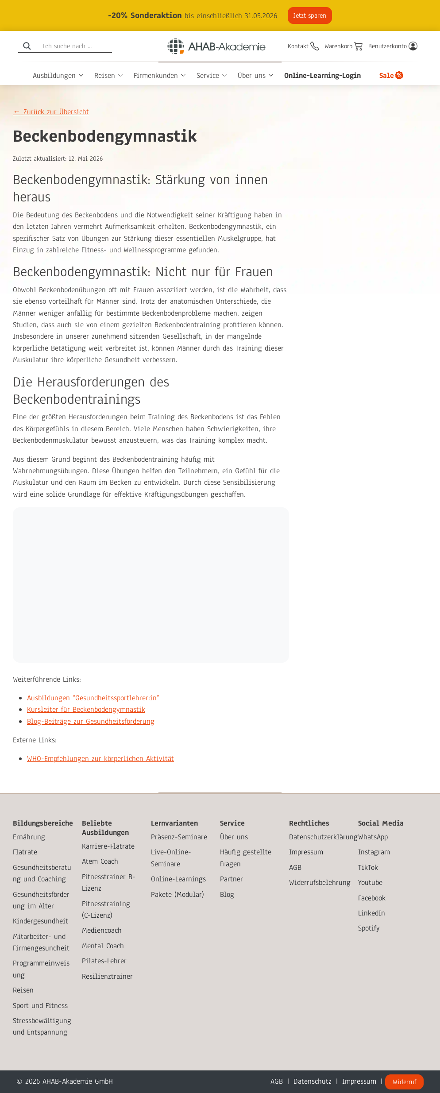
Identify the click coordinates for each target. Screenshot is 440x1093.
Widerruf (404, 1082)
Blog (227, 894)
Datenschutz (312, 1081)
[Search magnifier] (27, 46)
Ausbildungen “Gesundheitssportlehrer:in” (93, 698)
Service (208, 75)
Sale (386, 75)
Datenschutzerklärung (323, 837)
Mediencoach (102, 930)
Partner (231, 879)
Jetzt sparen (309, 15)
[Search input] (76, 46)
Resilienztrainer (107, 976)
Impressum (306, 852)
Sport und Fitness (40, 1005)
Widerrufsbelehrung (320, 882)
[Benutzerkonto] (393, 46)
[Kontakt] (303, 46)
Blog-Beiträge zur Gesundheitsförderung (90, 721)
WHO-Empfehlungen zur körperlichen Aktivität (100, 758)
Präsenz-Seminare (179, 837)
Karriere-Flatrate (108, 846)
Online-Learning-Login (322, 75)
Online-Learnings (178, 879)
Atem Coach (100, 861)
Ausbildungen (54, 75)
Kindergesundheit (40, 921)
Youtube (370, 882)
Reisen (104, 75)
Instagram (374, 852)
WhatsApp (373, 837)
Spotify (369, 928)
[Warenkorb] (344, 46)
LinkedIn (371, 913)
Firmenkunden (156, 75)
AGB (295, 867)
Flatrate (25, 852)
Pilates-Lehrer (104, 961)
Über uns (252, 75)
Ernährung (29, 837)
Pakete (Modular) (177, 894)
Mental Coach (103, 946)
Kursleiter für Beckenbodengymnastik (86, 709)
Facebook (372, 898)
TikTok (368, 867)
